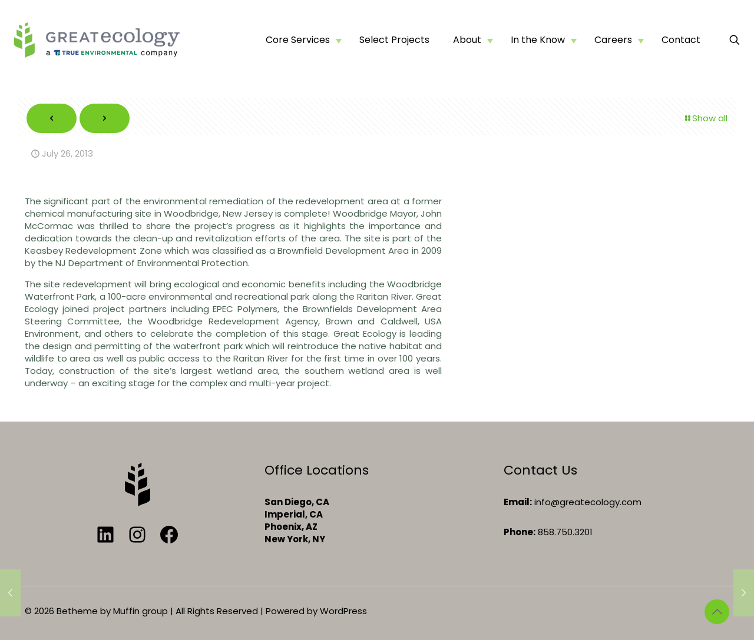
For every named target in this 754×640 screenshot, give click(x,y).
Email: (518, 502)
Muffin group (140, 611)
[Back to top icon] (717, 611)
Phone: (519, 532)
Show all (705, 118)
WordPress (343, 611)
